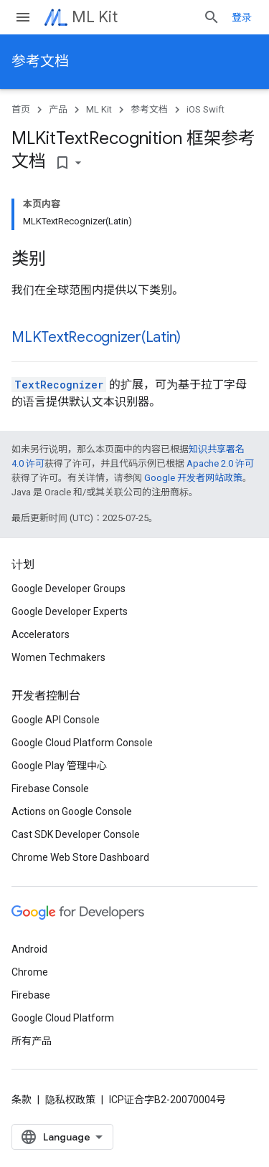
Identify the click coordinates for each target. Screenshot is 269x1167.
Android (29, 949)
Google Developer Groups (68, 588)
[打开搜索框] (211, 17)
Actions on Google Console (71, 811)
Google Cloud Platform (62, 1018)
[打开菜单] (23, 17)
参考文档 (40, 61)
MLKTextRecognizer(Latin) (96, 337)
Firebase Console (50, 788)
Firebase (30, 995)
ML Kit (95, 17)
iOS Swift (206, 109)
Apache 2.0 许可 (220, 463)
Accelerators (40, 634)
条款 (21, 1099)
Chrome (29, 972)
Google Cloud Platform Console (82, 742)
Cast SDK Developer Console (75, 834)
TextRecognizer (58, 384)
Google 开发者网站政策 (193, 477)
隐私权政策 (70, 1099)
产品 (58, 109)
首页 (20, 109)
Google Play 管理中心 (59, 765)
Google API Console (55, 719)
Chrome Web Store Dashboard (80, 857)
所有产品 (31, 1041)
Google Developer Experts (69, 611)
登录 (242, 17)
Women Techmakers (58, 657)
